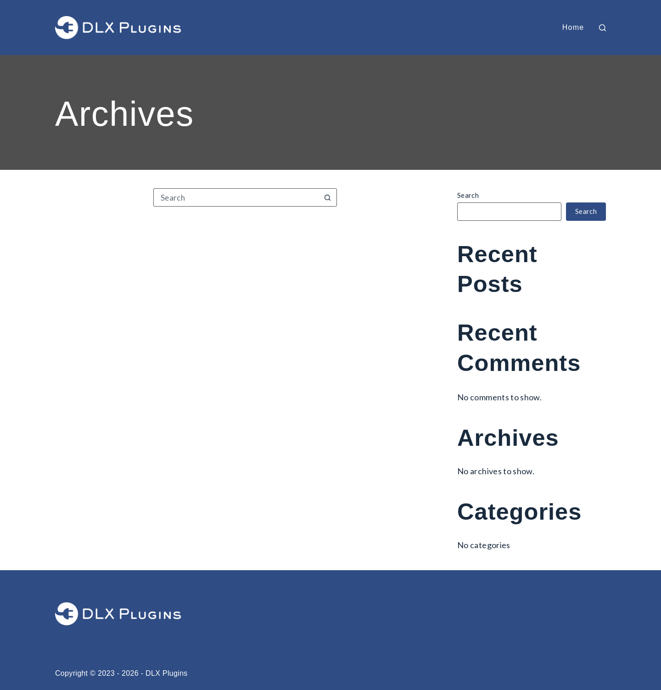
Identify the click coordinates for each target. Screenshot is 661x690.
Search (468, 195)
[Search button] (327, 197)
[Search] (602, 27)
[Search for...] (236, 197)
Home (573, 27)
